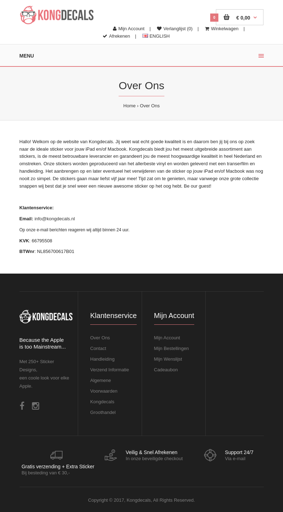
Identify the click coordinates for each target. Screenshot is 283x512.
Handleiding (102, 359)
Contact (98, 348)
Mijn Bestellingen (171, 348)
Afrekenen (116, 36)
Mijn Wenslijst (168, 359)
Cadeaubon (166, 369)
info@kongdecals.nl (54, 218)
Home (129, 105)
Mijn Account (129, 28)
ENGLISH (156, 36)
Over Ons (150, 105)
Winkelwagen (221, 28)
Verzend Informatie (109, 369)
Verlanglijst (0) (174, 28)
